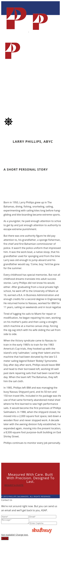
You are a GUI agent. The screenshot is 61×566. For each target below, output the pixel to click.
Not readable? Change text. (42, 527)
